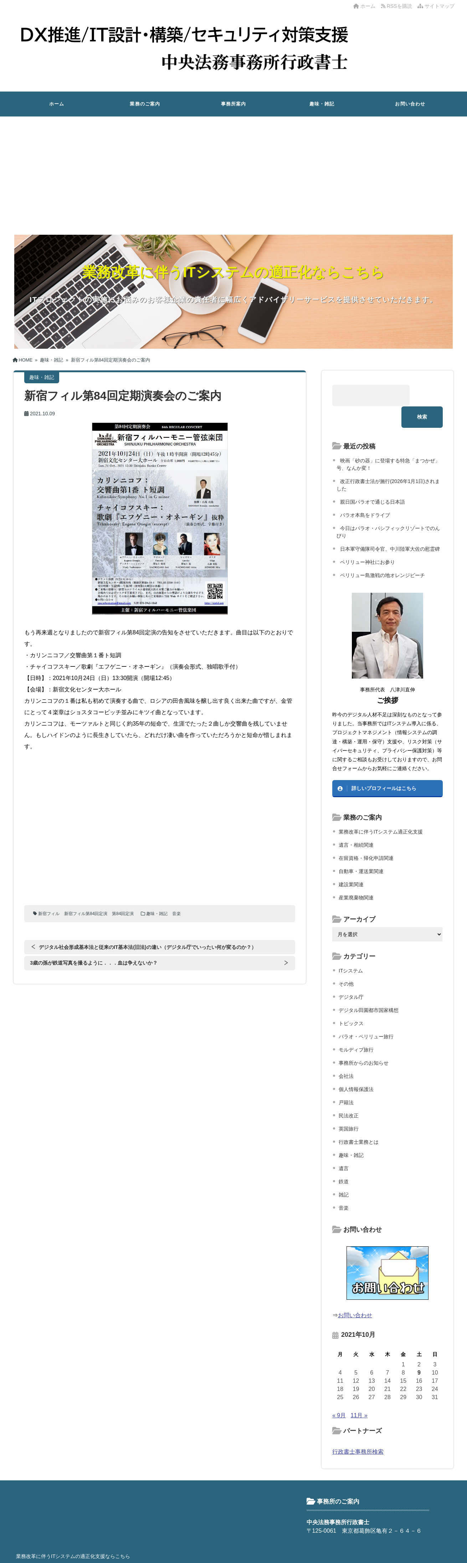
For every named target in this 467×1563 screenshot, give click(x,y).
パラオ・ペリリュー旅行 (366, 1015)
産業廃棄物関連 (356, 876)
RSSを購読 (398, 6)
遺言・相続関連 (356, 823)
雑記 (344, 1173)
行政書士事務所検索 (358, 1430)
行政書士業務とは (359, 1120)
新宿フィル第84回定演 (86, 913)
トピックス (351, 1001)
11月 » (359, 1394)
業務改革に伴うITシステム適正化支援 (381, 810)
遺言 (344, 1146)
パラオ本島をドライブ (365, 493)
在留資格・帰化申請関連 (366, 836)
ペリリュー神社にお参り (367, 540)
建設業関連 (351, 863)
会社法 (346, 1054)
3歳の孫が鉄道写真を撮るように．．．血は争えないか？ (93, 963)
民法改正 (349, 1094)
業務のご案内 (145, 104)
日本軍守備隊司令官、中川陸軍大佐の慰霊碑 (390, 527)
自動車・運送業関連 (361, 849)
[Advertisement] (233, 170)
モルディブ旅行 (356, 1028)
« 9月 (339, 1394)
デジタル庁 (351, 975)
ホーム (364, 6)
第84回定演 (123, 913)
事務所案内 (233, 104)
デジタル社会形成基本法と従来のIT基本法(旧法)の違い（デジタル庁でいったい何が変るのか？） (146, 947)
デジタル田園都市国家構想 (369, 988)
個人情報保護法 (356, 1067)
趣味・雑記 (322, 104)
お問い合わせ (410, 104)
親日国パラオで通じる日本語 (372, 480)
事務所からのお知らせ (364, 1041)
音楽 (177, 913)
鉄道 (344, 1160)
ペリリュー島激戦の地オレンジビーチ (382, 553)
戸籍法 (346, 1081)
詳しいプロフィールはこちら (383, 766)
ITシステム (351, 949)
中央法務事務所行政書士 (232, 1552)
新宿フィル (49, 913)
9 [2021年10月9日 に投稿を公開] (419, 1351)
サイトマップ (436, 6)
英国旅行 (349, 1107)
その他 (346, 962)
